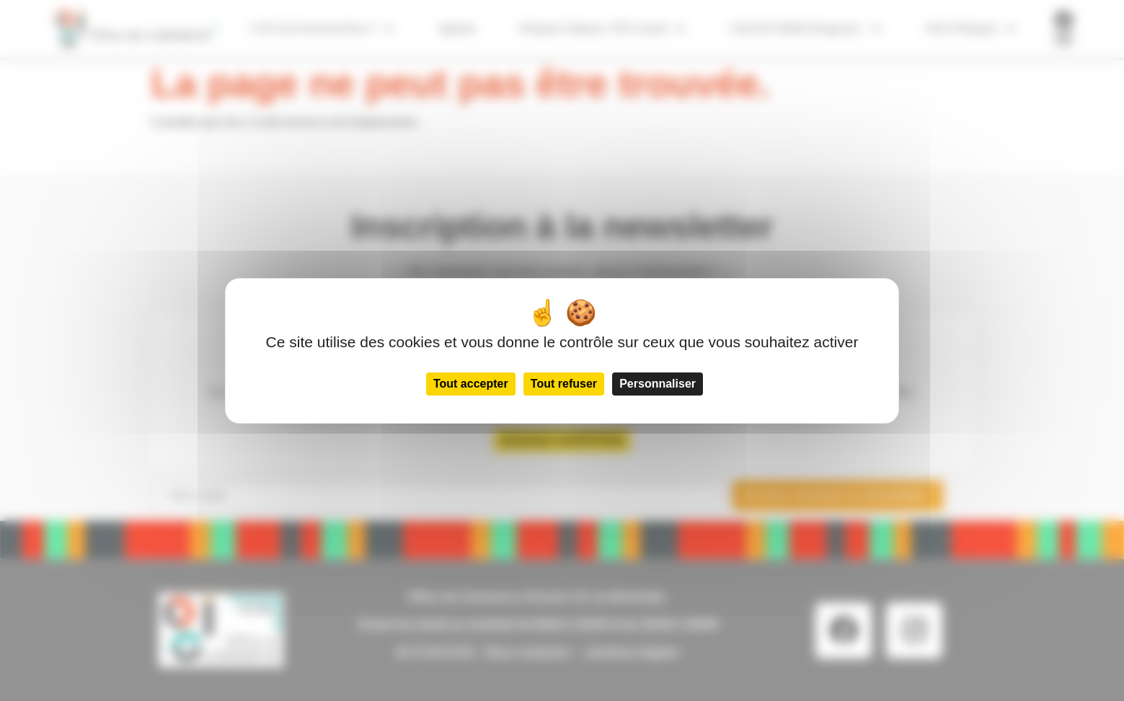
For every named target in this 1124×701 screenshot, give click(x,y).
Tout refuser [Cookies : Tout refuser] (564, 384)
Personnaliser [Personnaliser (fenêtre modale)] (657, 384)
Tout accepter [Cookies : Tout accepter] (470, 384)
